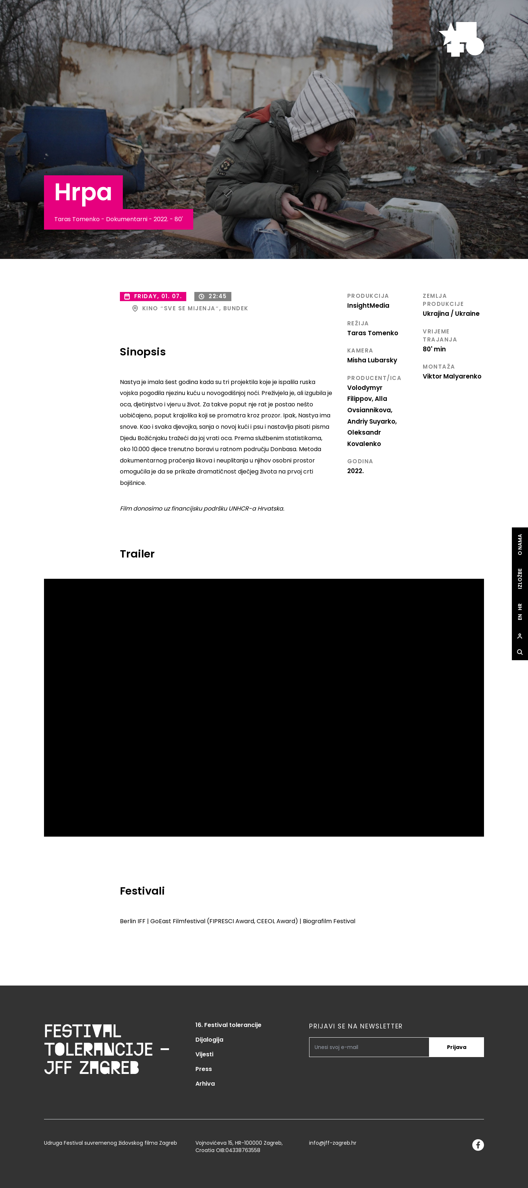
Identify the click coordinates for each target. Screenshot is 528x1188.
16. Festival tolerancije (228, 1025)
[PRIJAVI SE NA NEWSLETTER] (369, 1047)
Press (203, 1069)
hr (520, 607)
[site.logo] (461, 39)
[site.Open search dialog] (520, 652)
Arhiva (205, 1083)
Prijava (456, 1047)
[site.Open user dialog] (520, 636)
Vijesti (204, 1054)
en (520, 617)
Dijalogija (209, 1039)
